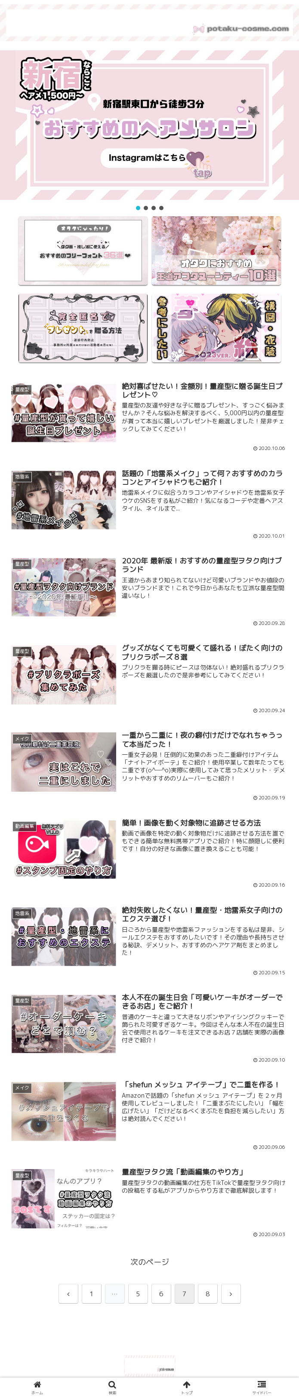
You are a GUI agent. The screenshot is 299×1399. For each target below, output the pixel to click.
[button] (149, 125)
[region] (149, 131)
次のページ (149, 1262)
